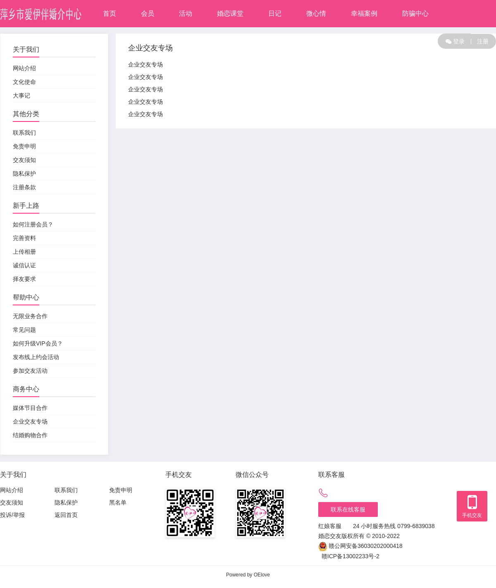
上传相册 (24, 251)
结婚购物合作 (30, 435)
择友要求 (24, 279)
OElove (262, 575)
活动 (185, 13)
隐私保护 (24, 173)
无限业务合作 (30, 316)
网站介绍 (24, 68)
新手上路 (26, 205)
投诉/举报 (12, 515)
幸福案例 (364, 13)
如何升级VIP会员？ (38, 343)
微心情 (316, 13)
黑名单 (117, 502)
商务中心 (26, 389)
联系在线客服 (348, 509)
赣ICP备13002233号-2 (350, 556)
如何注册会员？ (33, 224)
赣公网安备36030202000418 (366, 546)
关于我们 (26, 49)
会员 (147, 13)
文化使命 (24, 82)
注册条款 (24, 187)
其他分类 (26, 113)
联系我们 (24, 132)
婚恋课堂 (230, 13)
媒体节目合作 (30, 408)
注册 (480, 41)
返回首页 (66, 515)
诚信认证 (24, 265)
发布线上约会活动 (36, 357)
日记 (274, 13)
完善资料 (24, 238)
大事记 (21, 95)
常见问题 (24, 329)
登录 (455, 41)
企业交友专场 (30, 421)
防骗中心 (415, 13)
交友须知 (24, 160)
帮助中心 (26, 297)
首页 (109, 13)
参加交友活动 (30, 370)
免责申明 (24, 146)
